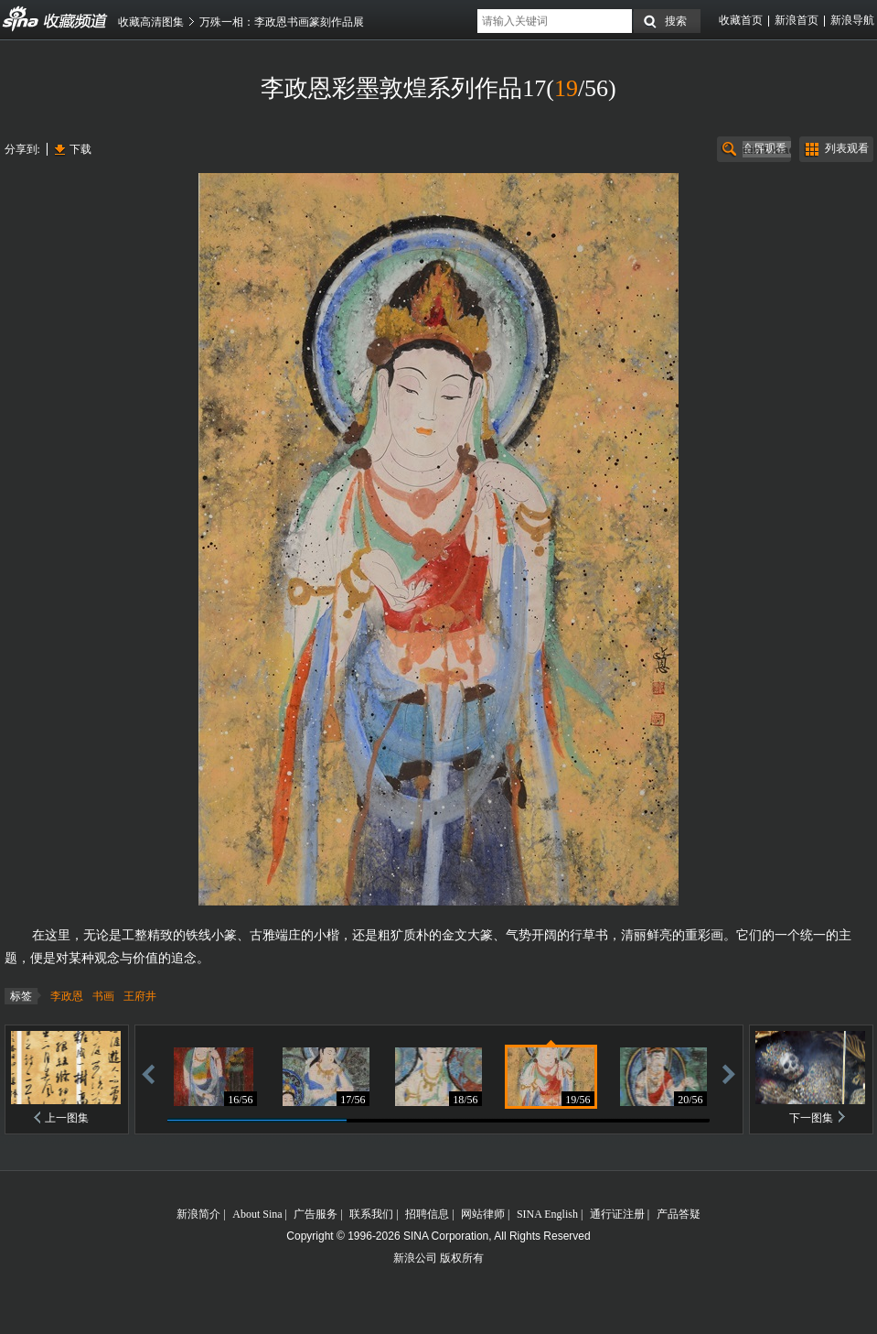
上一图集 (67, 1118)
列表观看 (847, 148)
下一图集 (811, 1118)
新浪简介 (198, 1214)
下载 (80, 149)
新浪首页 (796, 20)
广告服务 (315, 1214)
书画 (103, 996)
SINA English (547, 1214)
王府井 (139, 996)
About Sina (257, 1214)
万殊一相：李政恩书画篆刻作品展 (281, 22)
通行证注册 (617, 1214)
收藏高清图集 (151, 22)
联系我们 (371, 1214)
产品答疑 (679, 1214)
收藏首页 (741, 20)
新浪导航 (852, 20)
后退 (148, 1073)
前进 (729, 1073)
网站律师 (483, 1214)
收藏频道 (21, 19)
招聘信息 (427, 1214)
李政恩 (66, 996)
